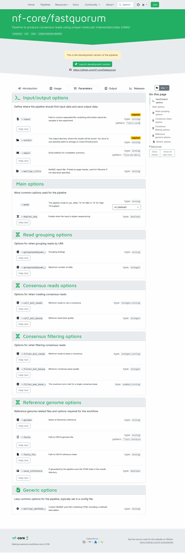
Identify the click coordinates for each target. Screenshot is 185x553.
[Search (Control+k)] (125, 4)
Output (111, 88)
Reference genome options (48, 402)
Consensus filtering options (48, 336)
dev (163, 87)
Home (31, 4)
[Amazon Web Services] (90, 542)
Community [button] (91, 4)
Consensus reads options (46, 285)
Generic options (36, 490)
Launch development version (92, 64)
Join (155, 4)
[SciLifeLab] (101, 542)
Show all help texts (167, 153)
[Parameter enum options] (126, 207)
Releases (137, 88)
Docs (76, 4)
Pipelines (45, 4)
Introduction (27, 88)
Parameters (83, 88)
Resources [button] (60, 4)
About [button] (109, 4)
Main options (29, 183)
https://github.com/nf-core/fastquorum (92, 69)
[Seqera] (84, 542)
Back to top (155, 146)
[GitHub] (138, 4)
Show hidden (154, 153)
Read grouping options (43, 234)
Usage (55, 88)
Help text (23, 129)
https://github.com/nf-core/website (156, 542)
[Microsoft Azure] (96, 542)
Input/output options (41, 97)
